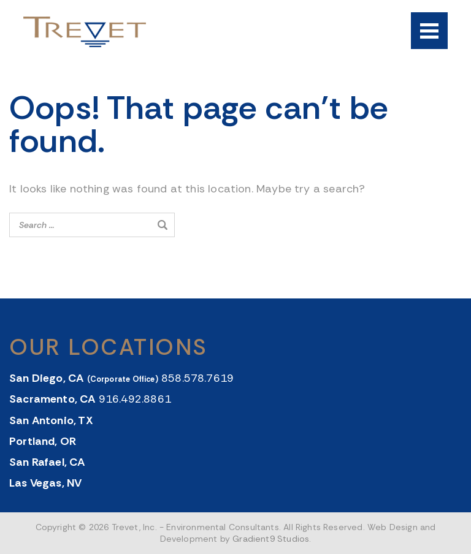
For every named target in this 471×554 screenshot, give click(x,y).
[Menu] (429, 30)
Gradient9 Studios (270, 538)
